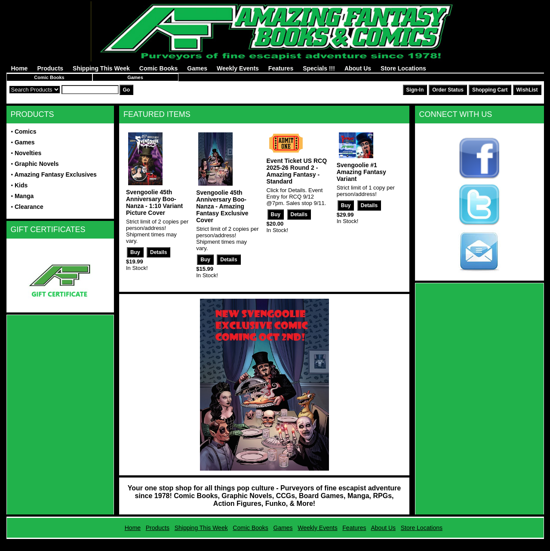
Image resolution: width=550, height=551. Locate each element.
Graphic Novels (37, 163)
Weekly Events (238, 68)
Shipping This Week (101, 68)
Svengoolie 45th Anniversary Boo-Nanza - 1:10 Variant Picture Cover (154, 202)
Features (280, 68)
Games (197, 68)
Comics (26, 131)
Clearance (29, 206)
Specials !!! (319, 68)
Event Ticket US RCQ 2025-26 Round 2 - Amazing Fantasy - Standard (297, 171)
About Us (357, 68)
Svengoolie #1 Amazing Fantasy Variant (361, 172)
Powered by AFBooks (274, 542)
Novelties (28, 153)
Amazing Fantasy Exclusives (55, 174)
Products (50, 68)
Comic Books (158, 68)
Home (19, 68)
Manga (24, 196)
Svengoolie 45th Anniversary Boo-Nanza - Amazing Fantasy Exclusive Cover (222, 206)
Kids (21, 185)
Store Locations (403, 68)
